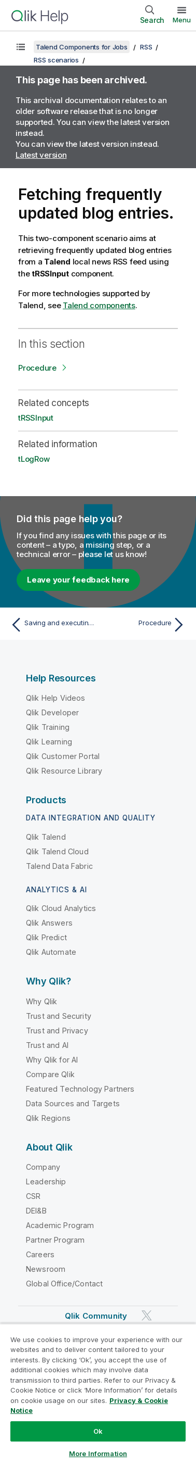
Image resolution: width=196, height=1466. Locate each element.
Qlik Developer (52, 712)
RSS (146, 47)
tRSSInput (35, 418)
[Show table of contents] (21, 47)
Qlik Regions (48, 1118)
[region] (98, 1394)
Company (43, 1166)
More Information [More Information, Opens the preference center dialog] (98, 1453)
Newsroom (45, 1269)
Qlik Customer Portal (63, 756)
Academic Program (60, 1225)
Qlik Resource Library (64, 770)
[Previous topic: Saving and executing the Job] (52, 624)
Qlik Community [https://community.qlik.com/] (96, 1316)
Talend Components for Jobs (82, 47)
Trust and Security (58, 1016)
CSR (33, 1196)
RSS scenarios (56, 60)
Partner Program (55, 1239)
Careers (40, 1254)
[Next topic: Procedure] (144, 624)
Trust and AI (47, 1045)
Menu (182, 20)
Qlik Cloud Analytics (61, 908)
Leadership (46, 1181)
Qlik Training (47, 727)
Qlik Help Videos (56, 697)
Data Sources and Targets (73, 1103)
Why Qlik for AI (52, 1059)
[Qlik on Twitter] (147, 1315)
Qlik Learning (49, 741)
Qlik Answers (49, 922)
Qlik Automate (51, 951)
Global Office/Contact (64, 1283)
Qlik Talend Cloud (57, 851)
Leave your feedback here (78, 580)
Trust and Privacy (57, 1030)
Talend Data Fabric (59, 866)
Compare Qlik (50, 1074)
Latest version (41, 155)
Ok (98, 1431)
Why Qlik (41, 1001)
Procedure (37, 368)
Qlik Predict (46, 937)
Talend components (99, 305)
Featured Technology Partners (80, 1088)
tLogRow (33, 459)
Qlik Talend (46, 836)
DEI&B (36, 1210)
